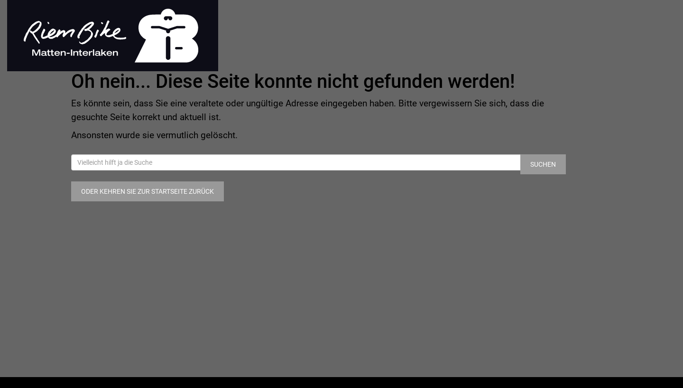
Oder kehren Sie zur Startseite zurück (147, 191)
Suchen (543, 164)
